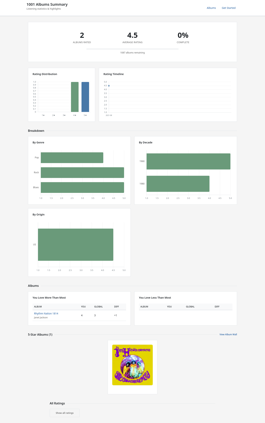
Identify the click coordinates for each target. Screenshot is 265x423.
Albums (211, 8)
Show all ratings (65, 413)
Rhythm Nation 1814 (46, 313)
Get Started (229, 8)
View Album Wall (228, 334)
